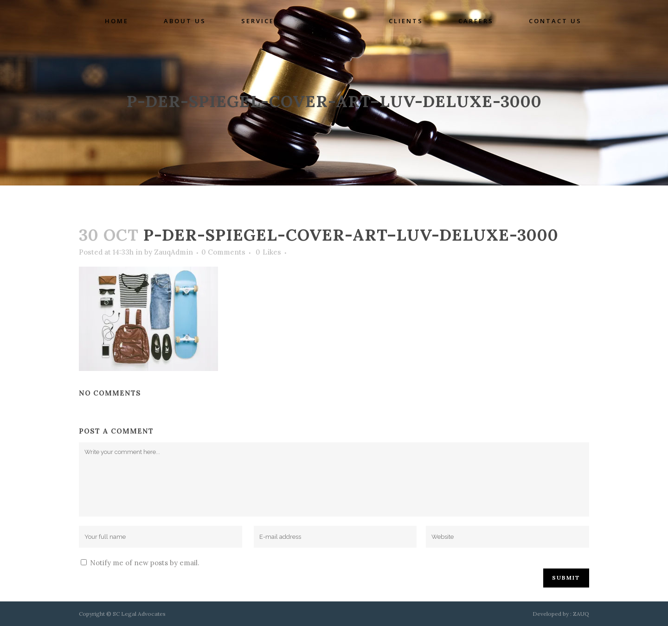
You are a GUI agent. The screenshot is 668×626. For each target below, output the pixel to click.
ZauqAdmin (173, 252)
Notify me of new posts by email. (144, 562)
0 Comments (223, 252)
